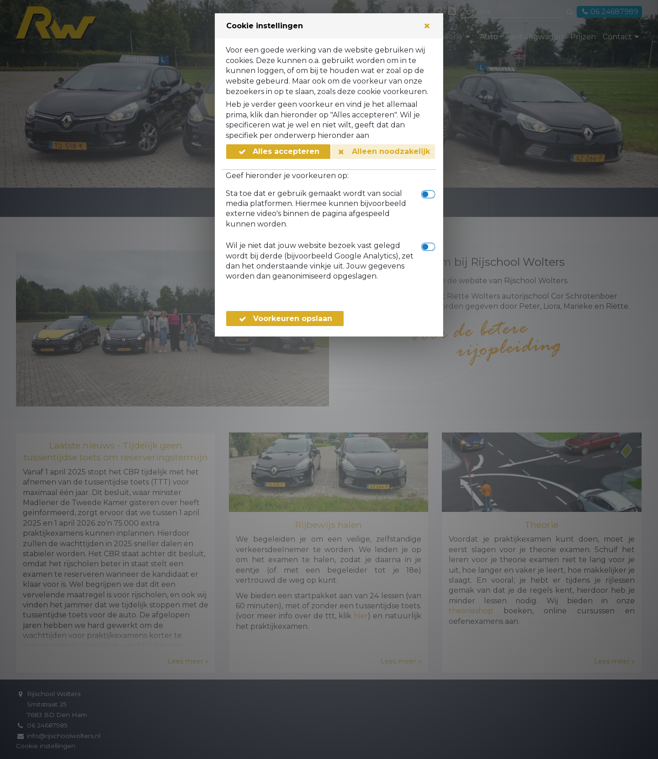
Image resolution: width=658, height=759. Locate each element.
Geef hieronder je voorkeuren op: (287, 175)
